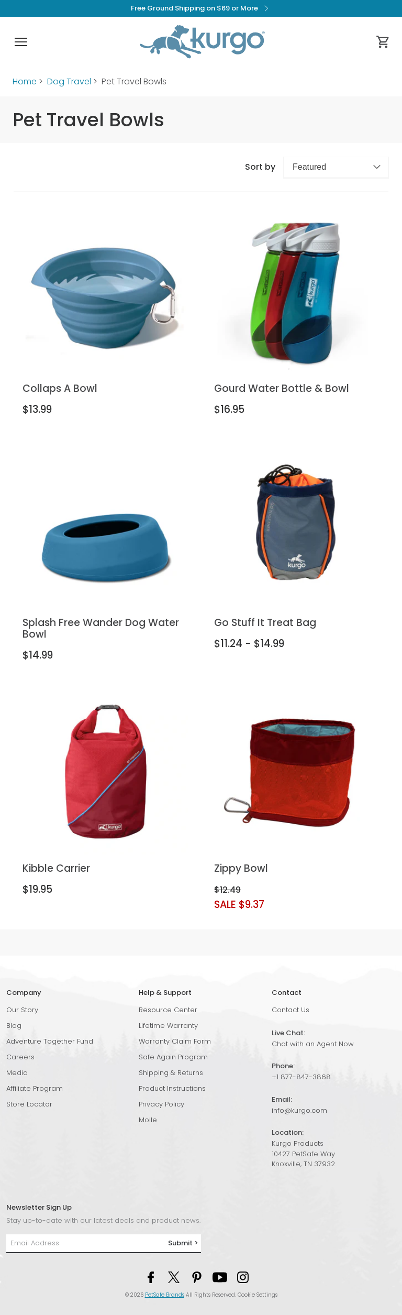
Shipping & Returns (171, 1073)
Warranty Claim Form (175, 1041)
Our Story (22, 1010)
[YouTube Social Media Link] (220, 1276)
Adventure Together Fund (49, 1041)
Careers (20, 1057)
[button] (21, 41)
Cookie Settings (257, 1295)
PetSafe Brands (164, 1295)
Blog (13, 1026)
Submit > (183, 1243)
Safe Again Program (173, 1057)
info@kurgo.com (299, 1110)
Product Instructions (172, 1088)
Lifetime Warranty (168, 1026)
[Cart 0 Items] (383, 41)
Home (25, 81)
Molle (148, 1120)
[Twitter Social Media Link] (173, 1276)
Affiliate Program (34, 1088)
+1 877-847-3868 (301, 1077)
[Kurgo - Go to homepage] (202, 42)
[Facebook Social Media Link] (150, 1276)
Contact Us (290, 1010)
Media (17, 1073)
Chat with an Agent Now (313, 1044)
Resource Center (168, 1010)
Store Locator (29, 1104)
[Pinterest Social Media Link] (196, 1276)
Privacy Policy (161, 1104)
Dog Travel (69, 81)
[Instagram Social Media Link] (243, 1276)
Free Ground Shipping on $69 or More (201, 8)
